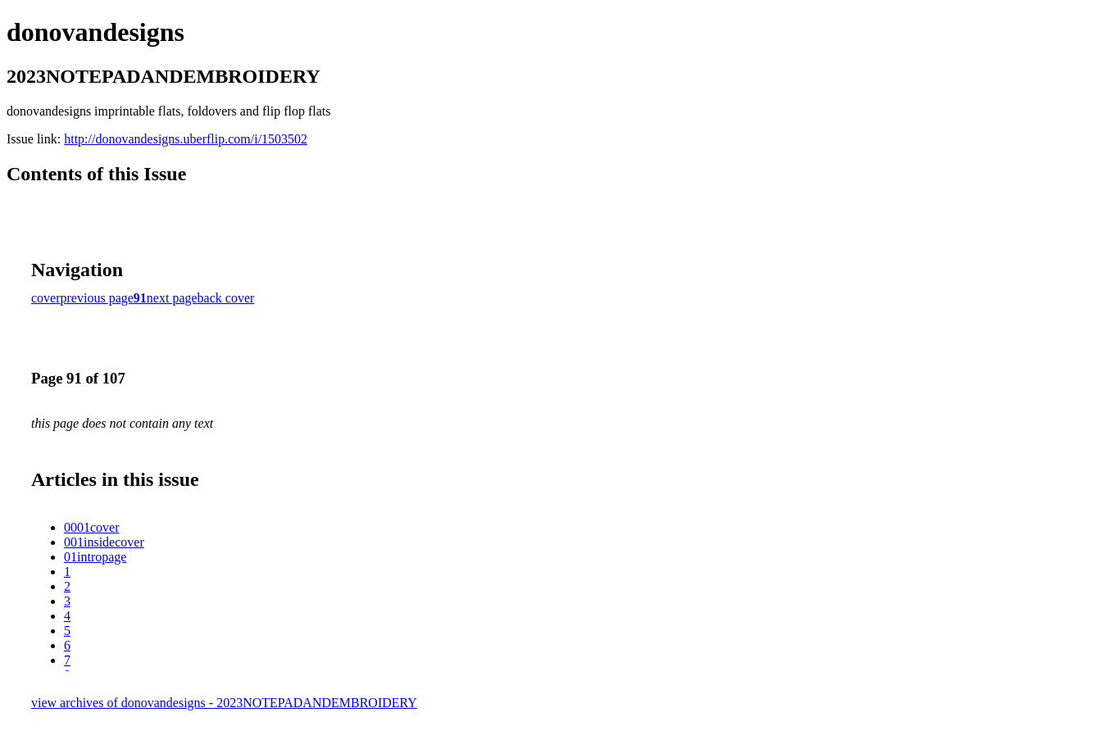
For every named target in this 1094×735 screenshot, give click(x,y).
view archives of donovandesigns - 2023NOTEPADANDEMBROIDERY (224, 703)
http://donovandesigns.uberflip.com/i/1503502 (185, 139)
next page (172, 298)
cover (46, 298)
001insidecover (104, 542)
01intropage (95, 557)
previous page (97, 298)
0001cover (92, 527)
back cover (226, 298)
